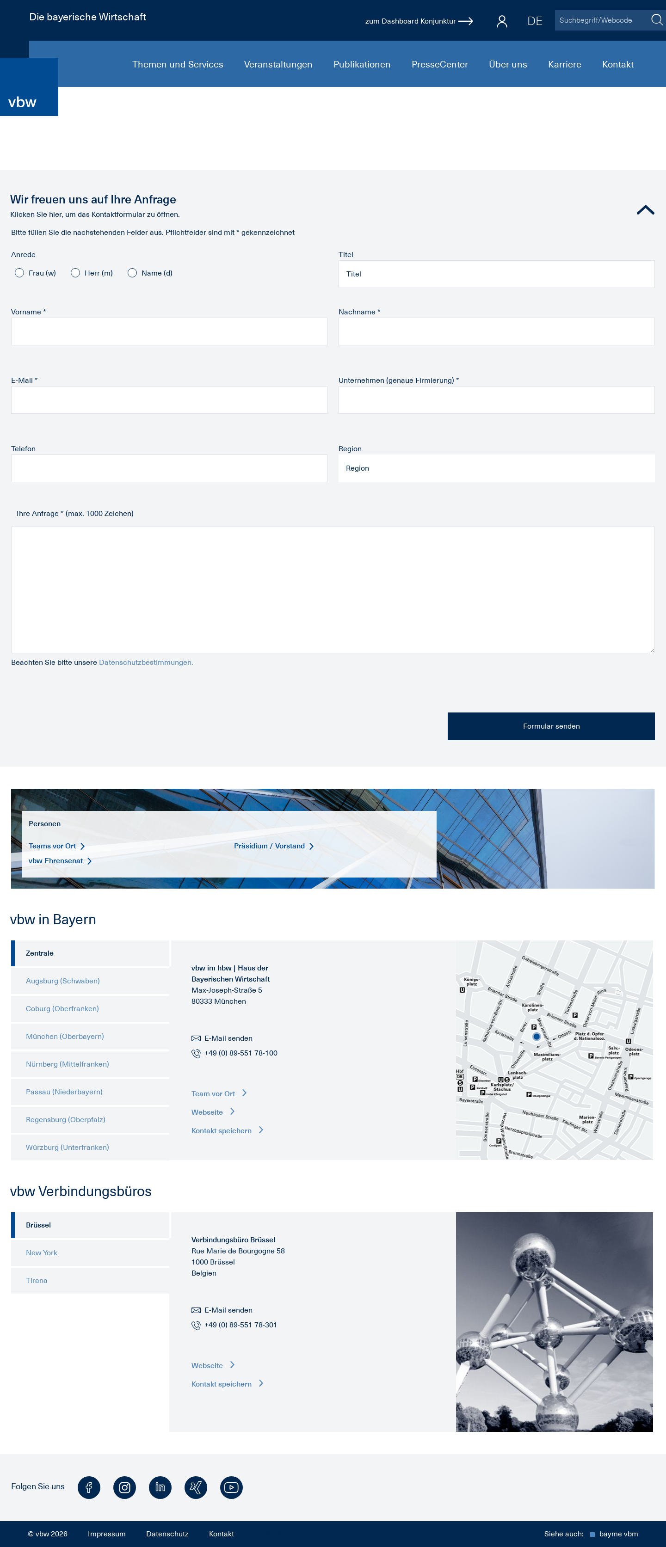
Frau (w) (42, 273)
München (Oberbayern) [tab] (65, 1036)
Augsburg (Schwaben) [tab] (63, 981)
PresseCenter (441, 64)
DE (535, 21)
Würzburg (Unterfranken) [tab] (67, 1147)
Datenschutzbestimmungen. (146, 662)
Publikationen (363, 64)
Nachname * (360, 312)
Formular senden (551, 726)
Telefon (23, 449)
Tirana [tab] (37, 1280)
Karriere (566, 64)
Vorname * (28, 312)
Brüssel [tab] (38, 1225)
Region (350, 449)
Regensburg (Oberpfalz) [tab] (65, 1119)
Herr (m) (99, 273)
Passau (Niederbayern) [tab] (64, 1092)
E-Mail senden (222, 1038)
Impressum (107, 1534)
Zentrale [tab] (40, 953)
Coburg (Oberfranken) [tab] (62, 1008)
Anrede (23, 254)
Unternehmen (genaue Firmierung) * (399, 380)
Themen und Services (179, 64)
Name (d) (157, 273)
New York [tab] (41, 1253)
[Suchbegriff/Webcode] (601, 20)
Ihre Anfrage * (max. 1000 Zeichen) (75, 513)
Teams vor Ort (57, 845)
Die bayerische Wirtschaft (87, 17)
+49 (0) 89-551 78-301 (241, 1325)
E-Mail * (24, 380)
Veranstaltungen (279, 64)
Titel (346, 254)
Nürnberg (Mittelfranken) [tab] (67, 1064)
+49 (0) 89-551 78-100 (241, 1053)
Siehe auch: (591, 1534)
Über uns (509, 64)
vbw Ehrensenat (61, 860)
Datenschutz (167, 1534)
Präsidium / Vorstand (274, 845)
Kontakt (618, 64)
